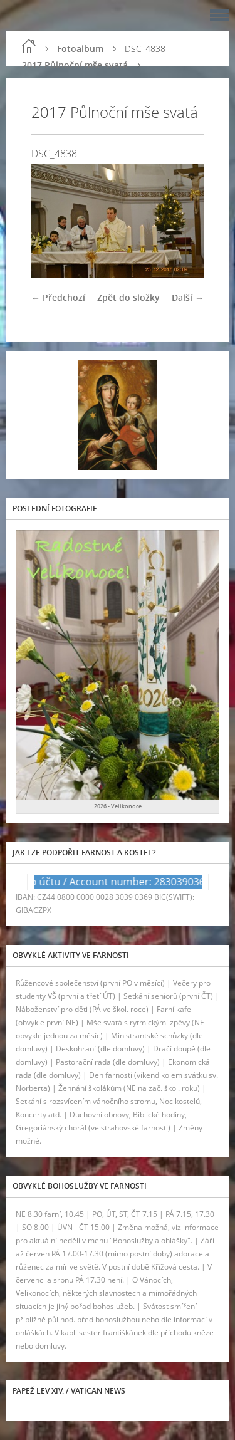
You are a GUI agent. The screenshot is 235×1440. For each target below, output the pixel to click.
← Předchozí (58, 297)
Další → (188, 297)
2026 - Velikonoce (118, 806)
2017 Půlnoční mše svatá (75, 65)
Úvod (29, 46)
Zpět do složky (128, 297)
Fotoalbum (80, 49)
